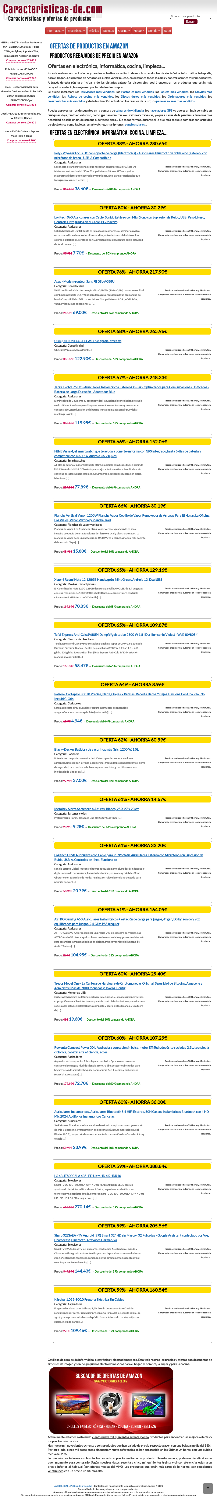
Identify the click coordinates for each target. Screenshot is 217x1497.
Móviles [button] (94, 30)
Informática (55, 30)
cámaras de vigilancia (129, 110)
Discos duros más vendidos (140, 96)
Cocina (124, 30)
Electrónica (76, 30)
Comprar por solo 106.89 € (21, 104)
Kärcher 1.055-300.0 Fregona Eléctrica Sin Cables (89, 1299)
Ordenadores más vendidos (187, 96)
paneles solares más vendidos (175, 101)
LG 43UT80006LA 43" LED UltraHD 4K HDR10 (87, 1176)
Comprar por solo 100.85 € (21, 122)
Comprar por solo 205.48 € (21, 60)
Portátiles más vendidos (137, 92)
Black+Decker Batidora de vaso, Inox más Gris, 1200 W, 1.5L (96, 749)
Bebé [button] (167, 30)
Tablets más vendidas (174, 92)
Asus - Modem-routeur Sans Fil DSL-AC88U (84, 281)
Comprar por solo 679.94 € (21, 78)
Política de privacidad (81, 1486)
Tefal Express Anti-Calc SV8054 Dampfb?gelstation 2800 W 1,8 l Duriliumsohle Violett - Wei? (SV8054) (126, 634)
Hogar (139, 30)
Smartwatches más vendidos (66, 101)
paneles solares (135, 124)
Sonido (154, 30)
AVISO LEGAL (61, 1486)
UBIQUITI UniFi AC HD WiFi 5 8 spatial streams (87, 341)
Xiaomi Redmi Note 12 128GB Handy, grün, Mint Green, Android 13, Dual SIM (108, 579)
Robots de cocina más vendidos (90, 96)
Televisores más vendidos (97, 92)
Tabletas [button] (108, 30)
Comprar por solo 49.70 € (21, 140)
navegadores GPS (161, 110)
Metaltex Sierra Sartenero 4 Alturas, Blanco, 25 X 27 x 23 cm (96, 809)
